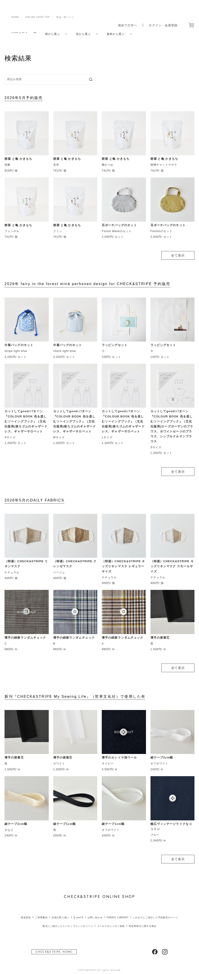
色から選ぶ (86, 31)
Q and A (78, 912)
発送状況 (26, 912)
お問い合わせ (95, 912)
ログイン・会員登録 (162, 14)
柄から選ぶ (53, 31)
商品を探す (20, 31)
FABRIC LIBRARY (118, 912)
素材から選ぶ (122, 31)
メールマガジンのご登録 (111, 921)
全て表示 (178, 250)
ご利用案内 (41, 912)
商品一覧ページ (65, 6)
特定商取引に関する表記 (142, 921)
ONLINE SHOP (99, 891)
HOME (15, 6)
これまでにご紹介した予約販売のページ (155, 912)
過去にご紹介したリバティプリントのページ (67, 921)
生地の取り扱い (60, 912)
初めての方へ (124, 14)
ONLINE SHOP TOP (38, 6)
